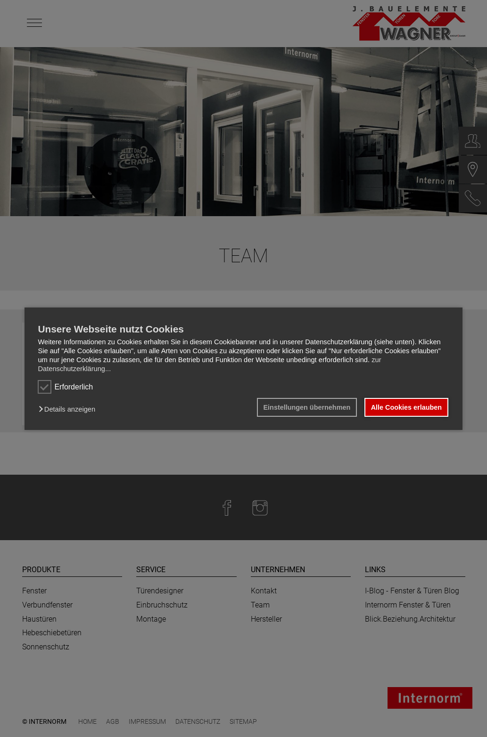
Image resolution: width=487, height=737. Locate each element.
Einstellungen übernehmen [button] (307, 407)
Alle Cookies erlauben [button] (406, 407)
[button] (69, 409)
